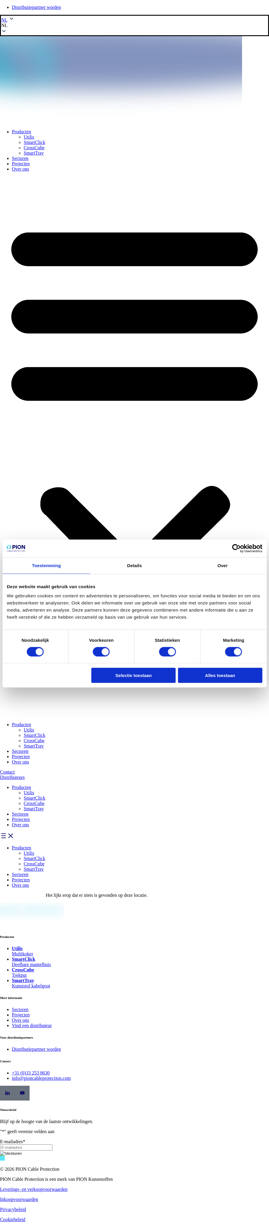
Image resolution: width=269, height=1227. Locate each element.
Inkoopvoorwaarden (19, 1199)
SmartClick (34, 142)
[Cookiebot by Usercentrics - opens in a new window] (236, 548)
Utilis (29, 136)
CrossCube (34, 147)
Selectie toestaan (133, 675)
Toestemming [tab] (46, 565)
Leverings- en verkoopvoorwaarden (33, 1189)
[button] (134, 25)
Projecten (21, 163)
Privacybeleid (13, 1209)
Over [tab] (223, 565)
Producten (21, 131)
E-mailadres (12, 1141)
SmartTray (34, 152)
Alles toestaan (220, 675)
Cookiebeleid (12, 1219)
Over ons (20, 168)
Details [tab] (134, 565)
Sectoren (20, 158)
